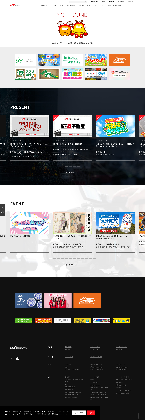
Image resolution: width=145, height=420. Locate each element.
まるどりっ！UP (95, 347)
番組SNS (118, 5)
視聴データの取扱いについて (124, 380)
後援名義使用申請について (98, 392)
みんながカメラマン (96, 364)
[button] (50, 258)
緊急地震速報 (120, 382)
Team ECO (94, 1)
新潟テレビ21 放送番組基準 (73, 392)
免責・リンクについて (96, 370)
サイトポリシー (120, 364)
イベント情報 (71, 5)
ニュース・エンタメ (57, 5)
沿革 (66, 384)
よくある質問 (94, 382)
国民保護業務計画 (70, 387)
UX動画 (109, 5)
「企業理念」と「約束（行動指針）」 (74, 380)
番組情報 (44, 5)
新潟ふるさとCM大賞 (96, 367)
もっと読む (72, 173)
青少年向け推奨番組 (71, 397)
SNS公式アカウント (122, 370)
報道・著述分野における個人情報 (99, 398)
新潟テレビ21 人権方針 (122, 393)
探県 (103, 1)
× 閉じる (91, 413)
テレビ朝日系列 (95, 377)
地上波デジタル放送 (122, 367)
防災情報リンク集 (121, 385)
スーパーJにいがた (121, 347)
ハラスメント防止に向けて (123, 390)
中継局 (92, 380)
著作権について (95, 385)
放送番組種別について (71, 395)
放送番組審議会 (69, 389)
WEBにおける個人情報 (122, 377)
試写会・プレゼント (85, 5)
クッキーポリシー (79, 413)
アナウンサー (99, 5)
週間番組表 (68, 347)
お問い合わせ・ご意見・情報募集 (99, 388)
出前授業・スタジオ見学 (116, 1)
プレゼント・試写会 (96, 357)
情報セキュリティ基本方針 (98, 395)
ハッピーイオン (95, 349)
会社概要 (67, 377)
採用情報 (130, 1)
